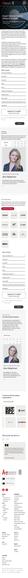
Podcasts (4, 562)
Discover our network (8, 208)
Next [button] (15, 144)
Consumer (16, 497)
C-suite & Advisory (18, 496)
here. (7, 56)
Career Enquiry (8, 479)
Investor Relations (18, 529)
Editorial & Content (18, 503)
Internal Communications (19, 512)
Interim (3, 538)
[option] (14, 166)
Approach (16, 534)
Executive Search (6, 534)
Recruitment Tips (6, 564)
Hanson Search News (7, 561)
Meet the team (6, 144)
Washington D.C (7, 499)
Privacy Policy (12, 570)
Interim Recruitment (18, 510)
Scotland (5, 518)
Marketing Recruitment (19, 514)
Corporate (16, 499)
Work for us (16, 540)
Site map (4, 572)
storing (10, 117)
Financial (16, 505)
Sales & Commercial (18, 521)
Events (3, 557)
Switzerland (5, 508)
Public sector (17, 519)
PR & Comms (17, 516)
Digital (15, 501)
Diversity (16, 536)
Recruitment (4, 536)
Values (15, 538)
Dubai (4, 505)
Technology (16, 527)
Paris (4, 514)
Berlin (4, 510)
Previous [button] (15, 141)
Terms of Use (5, 570)
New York (5, 501)
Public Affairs (17, 518)
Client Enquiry (8, 483)
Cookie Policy (20, 570)
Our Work (16, 551)
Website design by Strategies (13, 572)
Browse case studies (8, 401)
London (5, 519)
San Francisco (6, 497)
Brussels (5, 512)
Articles (3, 559)
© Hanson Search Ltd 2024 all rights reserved (12, 568)
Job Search (4, 544)
